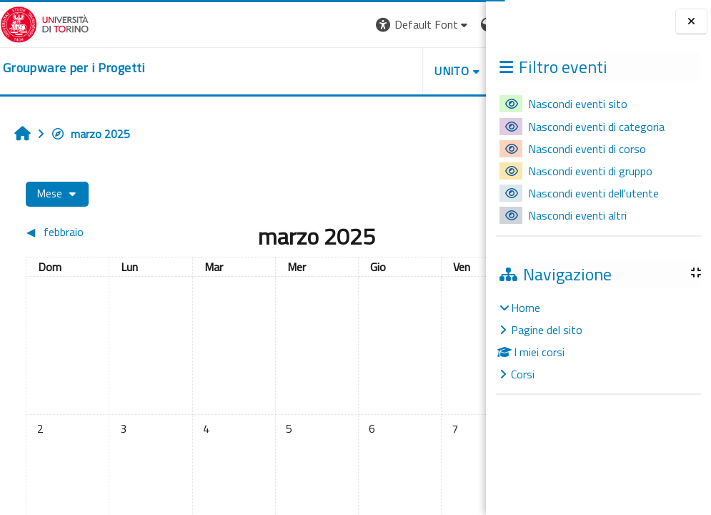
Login (461, 24)
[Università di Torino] (44, 22)
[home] (74, 68)
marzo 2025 (90, 133)
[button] (289, 25)
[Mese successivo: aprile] (419, 231)
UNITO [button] (319, 70)
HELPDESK (399, 70)
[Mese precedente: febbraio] (80, 231)
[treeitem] (598, 341)
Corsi (523, 374)
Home (525, 307)
